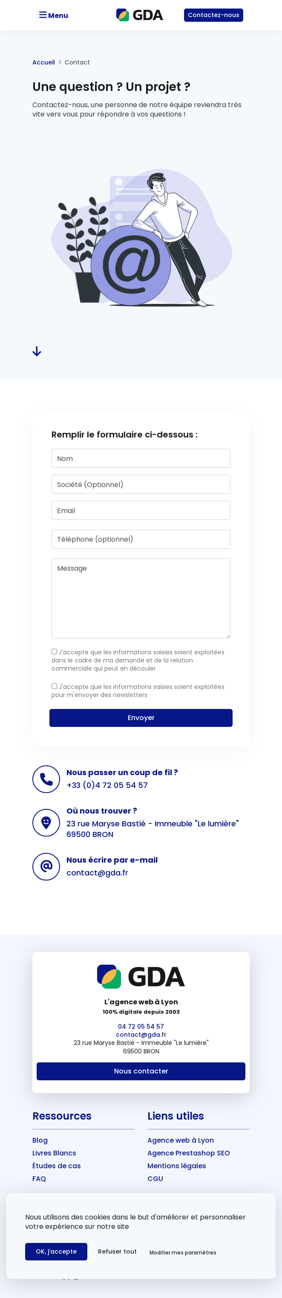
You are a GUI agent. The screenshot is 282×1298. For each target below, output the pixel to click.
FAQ (39, 1179)
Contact (213, 15)
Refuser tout (117, 1251)
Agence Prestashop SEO (188, 1153)
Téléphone (95, 539)
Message (72, 568)
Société (90, 485)
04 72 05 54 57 (141, 1026)
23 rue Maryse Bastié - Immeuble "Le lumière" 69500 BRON (152, 829)
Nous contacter (141, 1071)
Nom (65, 459)
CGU (155, 1179)
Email (66, 511)
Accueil (43, 62)
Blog (40, 1140)
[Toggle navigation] (67, 15)
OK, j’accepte (56, 1251)
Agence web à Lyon (180, 1140)
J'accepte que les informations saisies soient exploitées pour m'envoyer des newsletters (138, 691)
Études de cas (56, 1166)
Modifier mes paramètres (183, 1252)
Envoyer (141, 718)
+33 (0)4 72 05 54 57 (107, 785)
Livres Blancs (54, 1153)
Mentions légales (176, 1166)
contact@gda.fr (97, 872)
